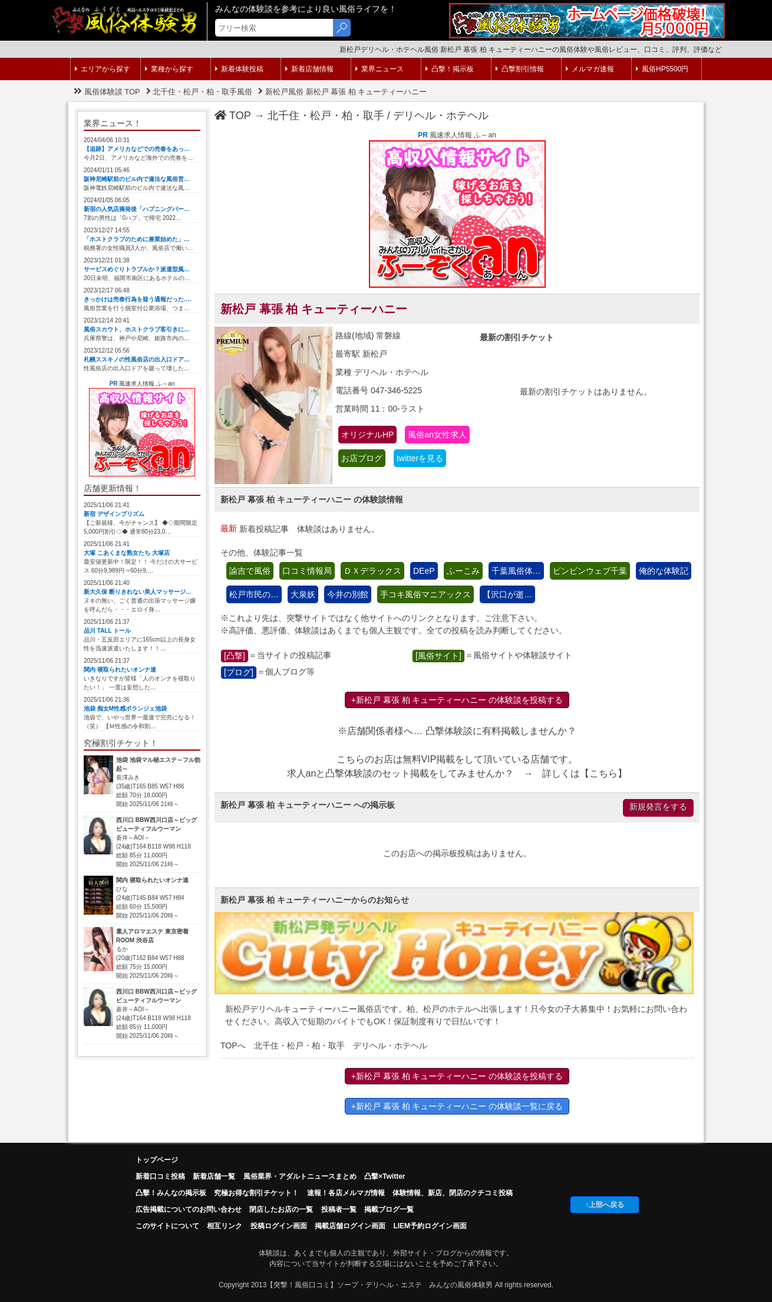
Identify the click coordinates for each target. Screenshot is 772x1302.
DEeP (424, 571)
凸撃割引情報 (520, 69)
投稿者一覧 (339, 1209)
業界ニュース (379, 69)
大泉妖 (303, 594)
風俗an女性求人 (437, 434)
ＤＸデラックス (372, 571)
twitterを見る (420, 458)
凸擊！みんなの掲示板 (171, 1193)
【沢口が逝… (507, 594)
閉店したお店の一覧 (281, 1209)
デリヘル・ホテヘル (441, 115)
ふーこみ (463, 571)
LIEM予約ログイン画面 (430, 1226)
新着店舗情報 (309, 69)
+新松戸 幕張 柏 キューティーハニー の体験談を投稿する (457, 700)
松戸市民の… (254, 594)
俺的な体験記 (663, 571)
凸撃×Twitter (384, 1176)
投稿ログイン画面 (278, 1226)
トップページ (157, 1160)
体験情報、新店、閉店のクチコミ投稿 (452, 1193)
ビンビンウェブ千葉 (590, 571)
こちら (603, 773)
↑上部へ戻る (604, 1205)
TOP (233, 115)
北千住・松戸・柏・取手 (326, 115)
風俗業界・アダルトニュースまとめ (300, 1176)
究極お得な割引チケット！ (256, 1193)
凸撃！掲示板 (449, 69)
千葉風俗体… (516, 571)
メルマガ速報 (590, 69)
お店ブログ (361, 458)
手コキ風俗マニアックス (425, 594)
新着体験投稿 (239, 69)
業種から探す (169, 69)
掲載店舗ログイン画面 (350, 1226)
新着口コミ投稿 (160, 1176)
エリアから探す (102, 69)
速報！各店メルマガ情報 (346, 1193)
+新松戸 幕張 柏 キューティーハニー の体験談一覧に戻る (457, 1106)
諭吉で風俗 (249, 571)
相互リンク (224, 1226)
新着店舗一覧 (214, 1176)
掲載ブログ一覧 (389, 1209)
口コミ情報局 (307, 571)
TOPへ (233, 1045)
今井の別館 (347, 594)
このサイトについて (167, 1226)
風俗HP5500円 (662, 69)
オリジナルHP (367, 434)
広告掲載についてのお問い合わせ (189, 1209)
